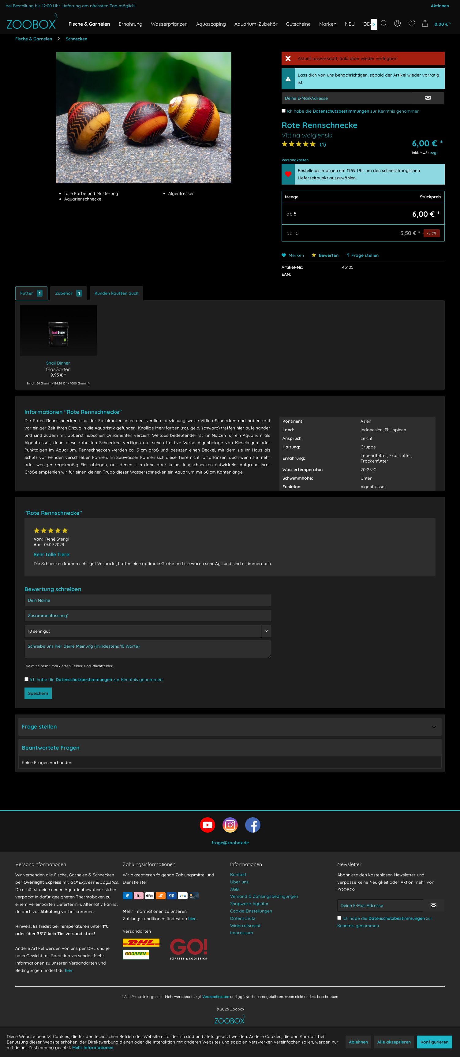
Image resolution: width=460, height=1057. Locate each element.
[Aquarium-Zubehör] (256, 23)
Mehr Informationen (92, 1047)
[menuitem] (398, 23)
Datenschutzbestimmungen (341, 111)
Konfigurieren (434, 1042)
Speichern (38, 693)
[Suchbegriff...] (386, 37)
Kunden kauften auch (116, 293)
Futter (31, 293)
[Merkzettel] (412, 23)
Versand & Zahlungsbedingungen (264, 896)
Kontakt (238, 874)
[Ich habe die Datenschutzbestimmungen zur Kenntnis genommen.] (284, 111)
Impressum (241, 932)
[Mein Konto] (398, 23)
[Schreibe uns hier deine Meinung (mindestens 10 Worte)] (147, 649)
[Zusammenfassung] (147, 615)
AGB (234, 889)
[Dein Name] (147, 600)
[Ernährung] (130, 23)
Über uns (239, 882)
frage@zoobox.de (230, 842)
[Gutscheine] (298, 23)
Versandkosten (215, 996)
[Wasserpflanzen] (169, 23)
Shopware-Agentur (249, 903)
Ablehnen (358, 1042)
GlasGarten (58, 369)
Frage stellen (365, 255)
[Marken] (328, 23)
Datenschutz (242, 918)
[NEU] (350, 23)
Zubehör (68, 293)
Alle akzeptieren (394, 1042)
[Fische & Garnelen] (89, 23)
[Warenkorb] (438, 23)
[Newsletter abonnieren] (433, 905)
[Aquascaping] (211, 23)
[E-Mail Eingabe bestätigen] (428, 98)
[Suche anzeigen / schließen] (384, 23)
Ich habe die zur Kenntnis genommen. (354, 111)
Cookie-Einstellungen (251, 911)
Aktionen (440, 6)
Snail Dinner (58, 363)
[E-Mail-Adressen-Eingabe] (347, 98)
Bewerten (325, 255)
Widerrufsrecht (245, 925)
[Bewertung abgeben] (147, 631)
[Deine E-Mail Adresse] (380, 905)
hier (69, 970)
